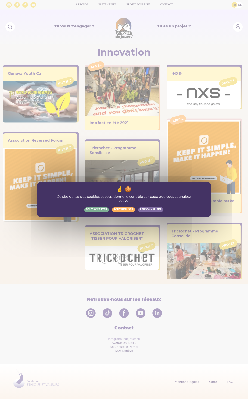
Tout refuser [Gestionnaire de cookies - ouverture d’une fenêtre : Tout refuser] (123, 209)
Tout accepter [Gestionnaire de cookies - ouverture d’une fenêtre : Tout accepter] (96, 209)
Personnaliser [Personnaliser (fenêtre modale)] (151, 209)
